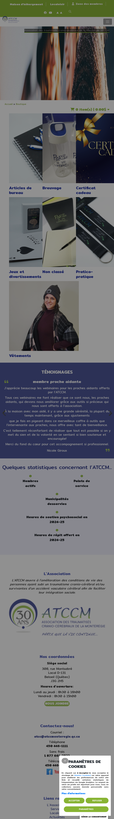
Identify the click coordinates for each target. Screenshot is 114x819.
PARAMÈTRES (86, 809)
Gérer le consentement (94, 816)
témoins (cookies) (82, 775)
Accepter (74, 800)
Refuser (97, 800)
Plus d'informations (73, 793)
